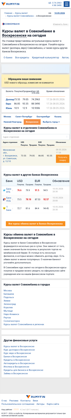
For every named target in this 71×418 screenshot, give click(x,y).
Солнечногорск (12, 321)
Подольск (9, 297)
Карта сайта (53, 404)
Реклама (13, 400)
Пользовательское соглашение (17, 404)
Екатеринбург (43, 116)
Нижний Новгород (12, 122)
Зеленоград (10, 304)
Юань (9, 108)
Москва (7, 116)
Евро (8, 103)
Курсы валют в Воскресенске (19, 346)
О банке (8, 57)
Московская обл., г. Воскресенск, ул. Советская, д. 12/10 (10, 155)
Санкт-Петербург (23, 116)
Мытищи (8, 310)
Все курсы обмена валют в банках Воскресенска (35, 223)
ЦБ (49, 3)
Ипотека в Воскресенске (16, 366)
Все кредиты (22, 57)
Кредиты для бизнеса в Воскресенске (23, 370)
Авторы (41, 404)
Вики (35, 400)
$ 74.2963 (57, 3)
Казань (58, 116)
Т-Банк (6, 208)
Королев (8, 307)
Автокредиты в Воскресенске (19, 363)
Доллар (10, 99)
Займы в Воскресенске (16, 373)
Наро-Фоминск (11, 314)
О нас (4, 400)
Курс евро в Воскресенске (17, 353)
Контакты (25, 400)
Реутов (7, 317)
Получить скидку (63, 159)
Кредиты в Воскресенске (17, 359)
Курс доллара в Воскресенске (19, 349)
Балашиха (9, 293)
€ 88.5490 (57, 5)
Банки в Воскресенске (15, 356)
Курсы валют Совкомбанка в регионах (24, 324)
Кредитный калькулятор (45, 57)
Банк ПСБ (6, 199)
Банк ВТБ (6, 190)
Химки (7, 300)
